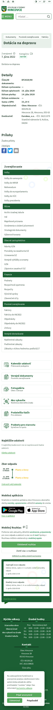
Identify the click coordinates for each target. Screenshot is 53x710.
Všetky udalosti (8, 441)
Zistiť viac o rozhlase (26, 539)
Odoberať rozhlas (26, 533)
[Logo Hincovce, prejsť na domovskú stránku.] (26, 9)
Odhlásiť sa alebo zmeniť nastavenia (26, 544)
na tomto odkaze (22, 688)
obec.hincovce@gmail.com (26, 663)
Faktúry (23, 45)
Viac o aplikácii (8, 504)
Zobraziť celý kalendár (11, 472)
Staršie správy (10, 587)
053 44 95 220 (26, 660)
